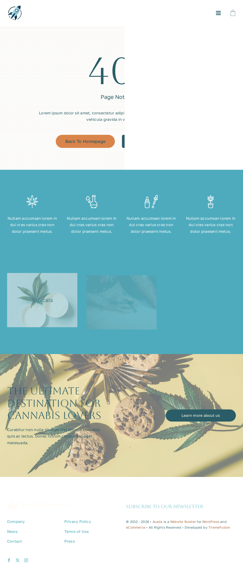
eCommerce (135, 530)
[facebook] (9, 562)
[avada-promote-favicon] (14, 7)
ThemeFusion (219, 530)
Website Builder (183, 524)
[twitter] (17, 562)
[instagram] (26, 562)
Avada (158, 524)
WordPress (210, 524)
